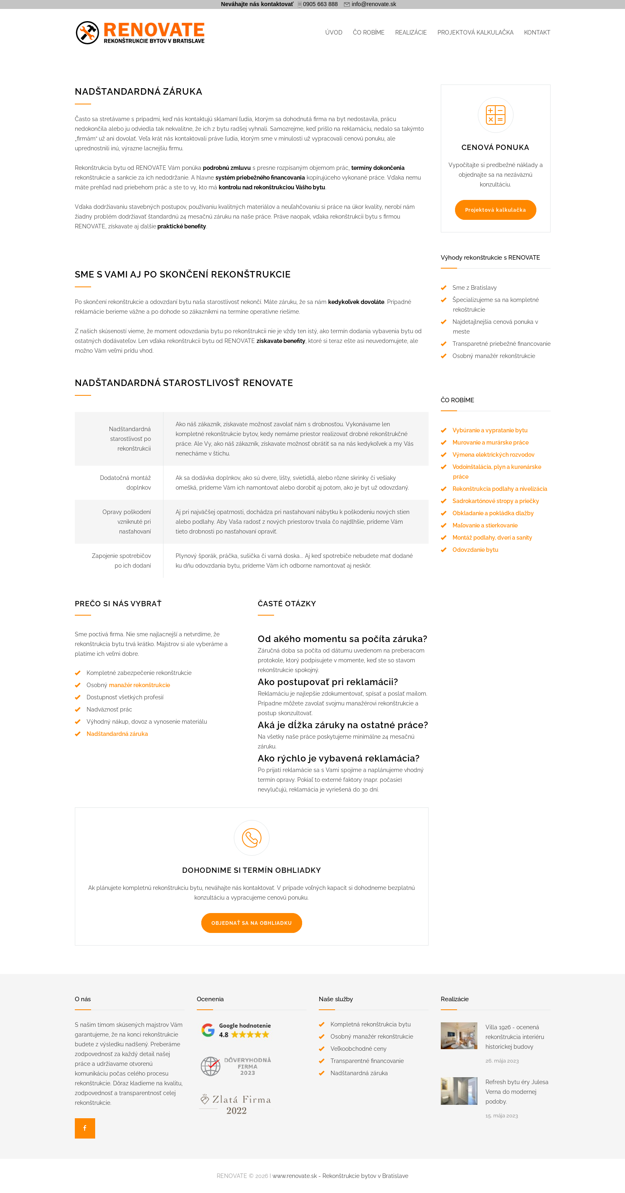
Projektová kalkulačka (495, 210)
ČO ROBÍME (369, 32)
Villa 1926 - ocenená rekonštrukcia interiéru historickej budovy (515, 1037)
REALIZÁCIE (411, 32)
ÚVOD (333, 32)
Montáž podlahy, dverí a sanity (492, 537)
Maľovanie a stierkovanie (485, 525)
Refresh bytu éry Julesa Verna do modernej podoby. (517, 1092)
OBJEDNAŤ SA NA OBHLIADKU (251, 923)
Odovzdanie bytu (476, 550)
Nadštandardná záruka (117, 734)
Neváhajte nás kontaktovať (257, 4)
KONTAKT (537, 32)
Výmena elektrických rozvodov (494, 454)
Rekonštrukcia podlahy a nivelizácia (500, 489)
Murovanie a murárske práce (491, 442)
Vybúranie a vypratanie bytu (490, 430)
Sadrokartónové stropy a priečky (496, 501)
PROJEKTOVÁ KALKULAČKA (476, 32)
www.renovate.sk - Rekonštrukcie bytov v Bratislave (340, 1176)
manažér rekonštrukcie (139, 685)
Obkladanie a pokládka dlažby (493, 513)
